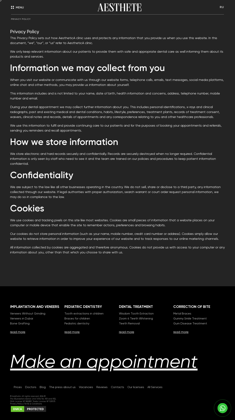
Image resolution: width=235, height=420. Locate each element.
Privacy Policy (16, 404)
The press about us (62, 387)
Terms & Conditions (33, 404)
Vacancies (86, 387)
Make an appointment (104, 362)
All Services (154, 387)
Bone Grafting (20, 323)
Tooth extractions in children (84, 313)
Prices (18, 387)
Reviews (102, 387)
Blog (43, 387)
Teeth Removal (129, 323)
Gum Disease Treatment (190, 323)
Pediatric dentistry (76, 323)
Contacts (117, 387)
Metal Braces (182, 313)
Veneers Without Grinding (27, 313)
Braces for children (77, 318)
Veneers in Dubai (21, 318)
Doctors (30, 387)
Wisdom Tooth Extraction (136, 313)
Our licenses (135, 387)
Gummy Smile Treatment (190, 318)
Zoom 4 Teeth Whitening (136, 318)
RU (222, 7)
